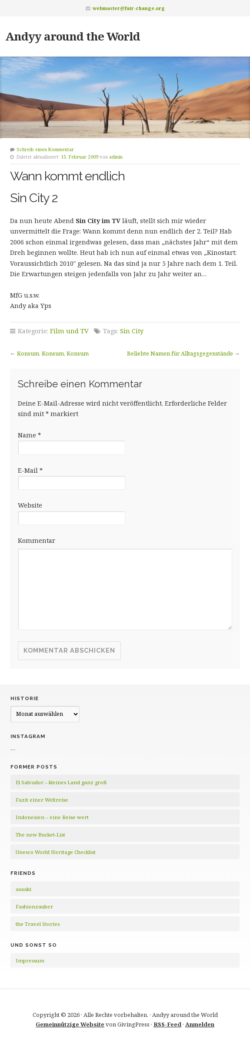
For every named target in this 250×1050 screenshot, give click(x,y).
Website (30, 505)
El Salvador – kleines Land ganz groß (61, 782)
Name (29, 435)
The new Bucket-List (40, 834)
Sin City (131, 331)
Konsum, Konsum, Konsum (53, 353)
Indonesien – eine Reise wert (52, 817)
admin (116, 157)
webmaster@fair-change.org (129, 8)
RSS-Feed (167, 1024)
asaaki (23, 889)
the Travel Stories (38, 924)
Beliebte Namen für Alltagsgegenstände (180, 353)
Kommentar (36, 540)
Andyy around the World (72, 36)
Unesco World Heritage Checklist (56, 852)
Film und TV (69, 331)
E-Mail (30, 470)
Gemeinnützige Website (70, 1024)
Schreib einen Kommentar (45, 149)
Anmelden (199, 1024)
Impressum (30, 960)
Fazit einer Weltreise (42, 799)
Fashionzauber (34, 906)
